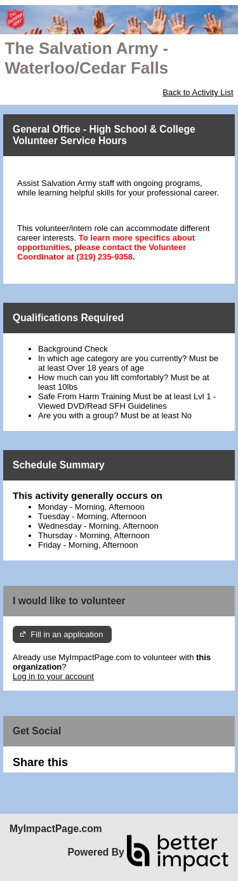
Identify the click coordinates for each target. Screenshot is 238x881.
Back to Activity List (197, 92)
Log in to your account (53, 676)
